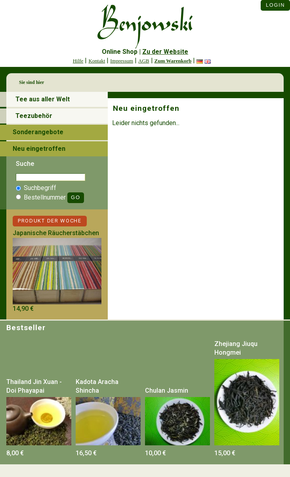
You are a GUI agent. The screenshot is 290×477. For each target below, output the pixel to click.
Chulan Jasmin (166, 390)
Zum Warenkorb (173, 61)
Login (275, 5)
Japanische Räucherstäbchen (56, 233)
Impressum (121, 61)
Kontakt (96, 61)
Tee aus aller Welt (42, 99)
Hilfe (78, 61)
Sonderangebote (38, 132)
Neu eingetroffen (39, 148)
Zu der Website (165, 51)
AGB (143, 61)
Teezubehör (33, 116)
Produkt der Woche (50, 221)
